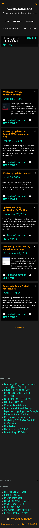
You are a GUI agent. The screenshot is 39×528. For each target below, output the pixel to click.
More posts (19, 327)
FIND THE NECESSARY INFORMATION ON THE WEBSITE (17, 393)
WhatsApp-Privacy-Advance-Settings (12, 93)
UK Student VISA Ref (16, 429)
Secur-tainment (19, 9)
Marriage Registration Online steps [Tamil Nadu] (20, 386)
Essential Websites (11, 28)
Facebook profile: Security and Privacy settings (16, 248)
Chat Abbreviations (15, 405)
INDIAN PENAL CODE (16, 513)
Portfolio (17, 21)
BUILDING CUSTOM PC (17, 399)
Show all (30, 38)
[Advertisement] (19, 67)
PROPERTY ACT (13, 498)
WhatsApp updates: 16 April (16, 173)
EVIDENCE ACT (13, 507)
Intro (7, 21)
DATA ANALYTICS (14, 402)
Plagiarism (10, 426)
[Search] (36, 4)
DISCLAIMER (30, 21)
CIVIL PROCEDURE (14, 504)
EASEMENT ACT (13, 495)
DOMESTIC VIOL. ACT (16, 501)
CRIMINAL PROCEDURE (17, 510)
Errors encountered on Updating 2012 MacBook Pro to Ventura (20, 420)
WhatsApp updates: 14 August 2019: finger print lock (15, 134)
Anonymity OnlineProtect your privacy (15, 287)
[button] (35, 92)
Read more (9, 123)
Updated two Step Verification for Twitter (14, 208)
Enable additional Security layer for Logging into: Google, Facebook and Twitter (21, 411)
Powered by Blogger (19, 518)
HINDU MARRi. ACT (15, 492)
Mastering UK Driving (16, 432)
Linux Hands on (29, 28)
